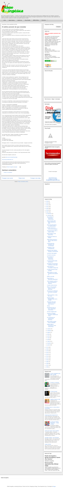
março (48, 341)
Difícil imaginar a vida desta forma (51, 234)
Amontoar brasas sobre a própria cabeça (52, 231)
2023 (47, 203)
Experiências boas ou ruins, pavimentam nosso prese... (51, 308)
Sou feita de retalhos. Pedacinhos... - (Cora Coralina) (54, 423)
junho (48, 336)
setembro (49, 330)
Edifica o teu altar (50, 276)
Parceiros (44, 20)
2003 (47, 366)
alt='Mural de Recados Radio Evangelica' (53, 83)
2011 (47, 358)
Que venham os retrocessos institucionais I (50, 218)
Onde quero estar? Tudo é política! (52, 430)
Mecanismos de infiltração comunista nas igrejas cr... (52, 292)
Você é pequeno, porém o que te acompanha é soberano (52, 282)
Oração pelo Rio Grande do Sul (51, 415)
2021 (47, 206)
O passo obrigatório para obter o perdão (55, 374)
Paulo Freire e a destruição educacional (52, 279)
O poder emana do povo (52, 285)
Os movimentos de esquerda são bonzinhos (51, 318)
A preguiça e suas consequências (50, 248)
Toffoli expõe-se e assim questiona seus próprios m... (52, 273)
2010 (47, 359)
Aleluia (48, 305)
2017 (47, 347)
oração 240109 (48, 444)
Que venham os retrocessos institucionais (50, 258)
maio (48, 337)
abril (48, 339)
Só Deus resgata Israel (51, 311)
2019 (47, 210)
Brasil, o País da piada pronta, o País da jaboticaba (51, 288)
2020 (47, 208)
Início (4, 20)
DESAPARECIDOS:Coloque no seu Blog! (52, 178)
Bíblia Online (36, 20)
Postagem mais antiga (35, 178)
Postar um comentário (8, 172)
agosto (48, 332)
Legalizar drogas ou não (55, 399)
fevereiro (49, 343)
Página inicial (22, 178)
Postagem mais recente (7, 178)
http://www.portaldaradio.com (7, 159)
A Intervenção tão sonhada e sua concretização (50, 244)
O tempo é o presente (54, 382)
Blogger (54, 486)
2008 (47, 363)
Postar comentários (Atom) (23, 181)
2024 (47, 201)
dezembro (49, 213)
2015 (47, 350)
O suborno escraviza (51, 255)
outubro (49, 328)
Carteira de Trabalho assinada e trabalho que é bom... (52, 314)
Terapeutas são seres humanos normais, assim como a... (51, 303)
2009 (47, 361)
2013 (47, 354)
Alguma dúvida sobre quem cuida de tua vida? (51, 222)
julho (48, 334)
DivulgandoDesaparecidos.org (52, 180)
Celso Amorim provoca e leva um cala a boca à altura (52, 240)
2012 (47, 356)
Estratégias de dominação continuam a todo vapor (52, 264)
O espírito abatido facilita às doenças (52, 261)
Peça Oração (27, 20)
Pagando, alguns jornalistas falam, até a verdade (52, 299)
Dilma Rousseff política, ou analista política (52, 225)
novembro (49, 215)
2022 (47, 204)
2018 (47, 212)
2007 (47, 365)
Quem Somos (12, 20)
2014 (47, 352)
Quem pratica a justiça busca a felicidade (51, 322)
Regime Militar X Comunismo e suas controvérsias (51, 325)
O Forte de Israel (53, 391)
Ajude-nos (19, 20)
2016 (47, 349)
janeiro (48, 344)
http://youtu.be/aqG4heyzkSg (11, 157)
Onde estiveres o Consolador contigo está (52, 267)
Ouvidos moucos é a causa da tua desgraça (52, 228)
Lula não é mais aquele (52, 253)
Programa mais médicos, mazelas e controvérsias (52, 251)
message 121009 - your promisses (52, 437)
